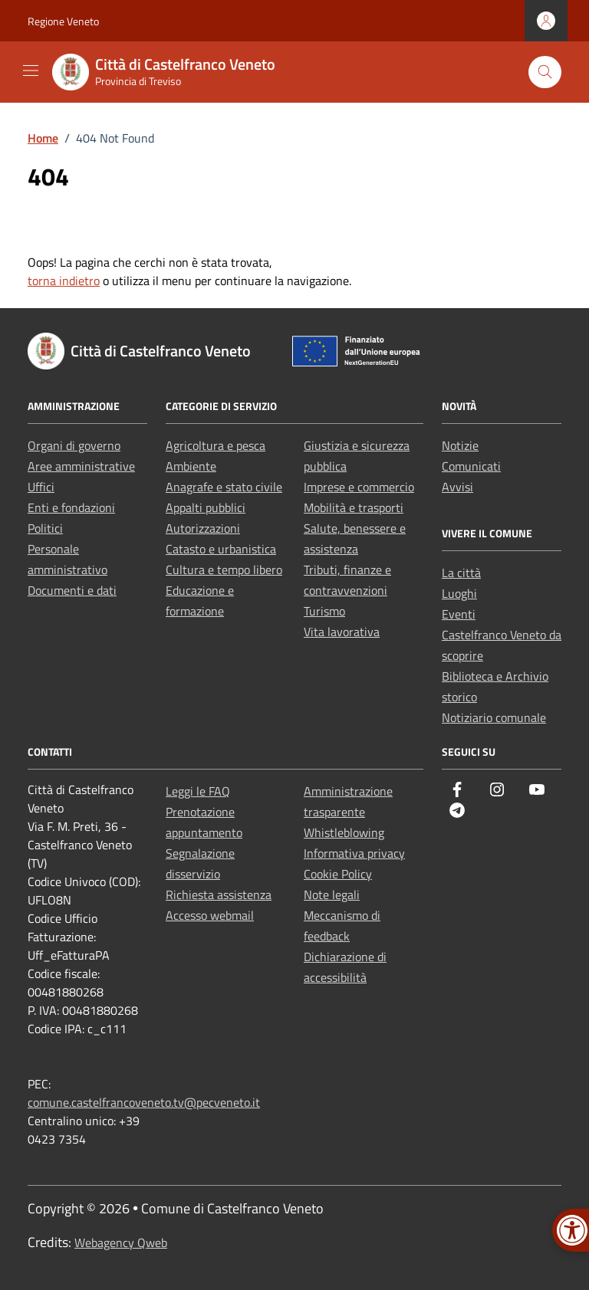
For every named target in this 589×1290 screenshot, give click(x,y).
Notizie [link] (460, 445)
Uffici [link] (41, 487)
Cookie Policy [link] (338, 874)
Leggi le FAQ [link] (198, 791)
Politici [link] (45, 528)
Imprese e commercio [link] (359, 487)
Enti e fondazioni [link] (71, 507)
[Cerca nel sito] (544, 72)
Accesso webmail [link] (210, 915)
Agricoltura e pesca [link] (215, 445)
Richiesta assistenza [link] (218, 894)
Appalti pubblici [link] (205, 507)
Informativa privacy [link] (354, 853)
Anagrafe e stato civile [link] (224, 487)
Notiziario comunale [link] (494, 717)
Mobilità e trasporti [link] (353, 507)
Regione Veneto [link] (63, 21)
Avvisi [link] (457, 487)
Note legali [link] (332, 894)
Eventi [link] (458, 614)
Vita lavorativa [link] (342, 631)
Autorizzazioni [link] (203, 528)
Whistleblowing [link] (344, 832)
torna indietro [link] (64, 280)
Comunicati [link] (471, 466)
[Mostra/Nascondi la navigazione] (30, 70)
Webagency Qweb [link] (120, 1242)
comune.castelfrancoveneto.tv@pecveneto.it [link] (144, 1102)
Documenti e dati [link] (72, 590)
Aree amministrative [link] (81, 466)
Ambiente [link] (191, 466)
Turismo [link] (324, 611)
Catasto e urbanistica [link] (221, 549)
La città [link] (461, 572)
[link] (173, 72)
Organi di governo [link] (74, 445)
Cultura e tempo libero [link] (224, 569)
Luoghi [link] (459, 593)
